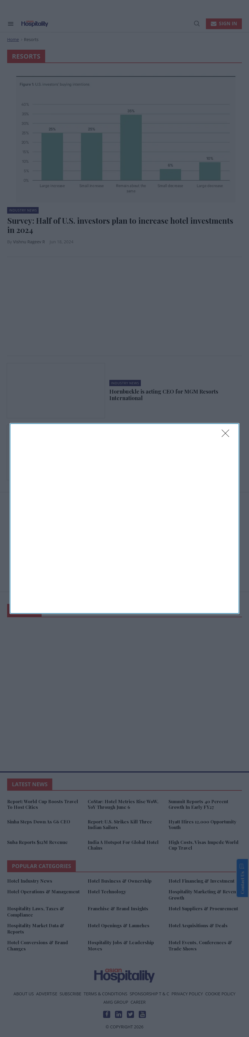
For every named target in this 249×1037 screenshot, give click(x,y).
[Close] (227, 435)
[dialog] (124, 518)
